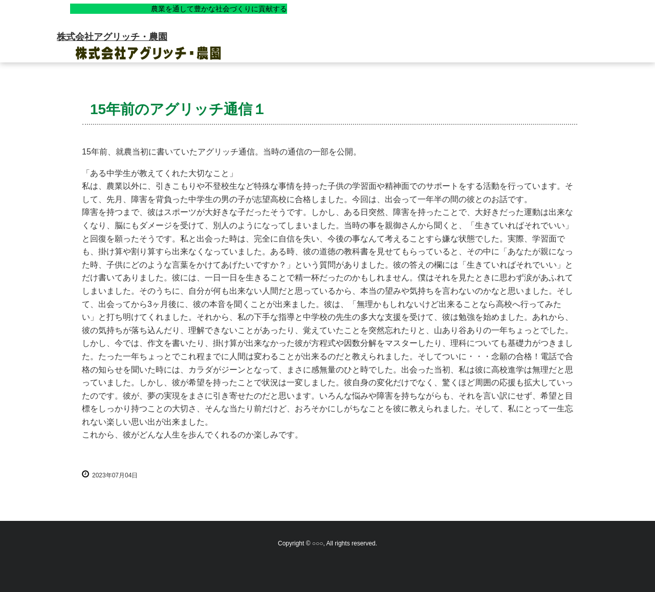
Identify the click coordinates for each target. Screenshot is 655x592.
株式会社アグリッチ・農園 (112, 37)
